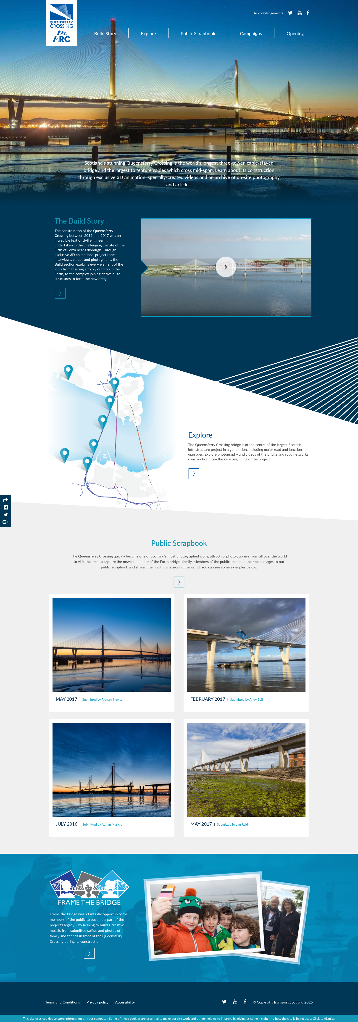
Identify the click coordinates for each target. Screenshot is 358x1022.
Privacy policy (97, 1002)
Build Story (105, 33)
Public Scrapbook (198, 33)
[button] (90, 294)
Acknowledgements (268, 13)
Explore (148, 33)
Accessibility (125, 1002)
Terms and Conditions (62, 1002)
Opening (295, 33)
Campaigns (251, 33)
